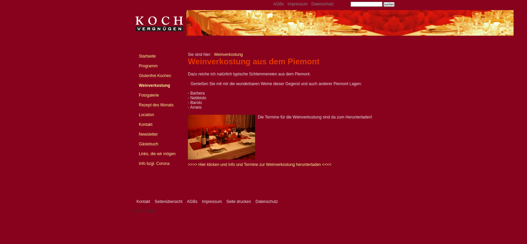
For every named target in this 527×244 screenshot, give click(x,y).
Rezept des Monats (156, 105)
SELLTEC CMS (144, 211)
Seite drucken (238, 201)
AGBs (278, 4)
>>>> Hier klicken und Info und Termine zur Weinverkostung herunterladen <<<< (259, 164)
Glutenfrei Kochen (155, 75)
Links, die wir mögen (157, 153)
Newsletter (148, 134)
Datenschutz (322, 4)
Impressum (298, 4)
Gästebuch (148, 144)
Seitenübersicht (169, 201)
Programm (148, 66)
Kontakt (146, 124)
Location (146, 114)
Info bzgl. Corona (154, 163)
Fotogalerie (149, 95)
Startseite (147, 56)
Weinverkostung (154, 85)
